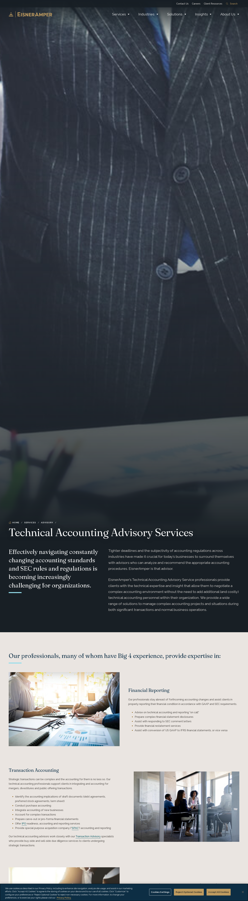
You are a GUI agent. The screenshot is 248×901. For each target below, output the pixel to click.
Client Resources (213, 3)
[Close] (242, 892)
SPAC (75, 828)
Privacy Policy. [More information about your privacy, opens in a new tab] (64, 898)
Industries (146, 14)
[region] (124, 892)
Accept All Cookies (218, 892)
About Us (227, 14)
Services (119, 14)
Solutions (174, 14)
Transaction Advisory (88, 836)
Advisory (47, 523)
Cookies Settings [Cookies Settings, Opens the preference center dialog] (160, 892)
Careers (196, 3)
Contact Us (182, 3)
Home (14, 522)
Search (232, 3)
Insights (201, 14)
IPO (24, 823)
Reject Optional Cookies (189, 892)
